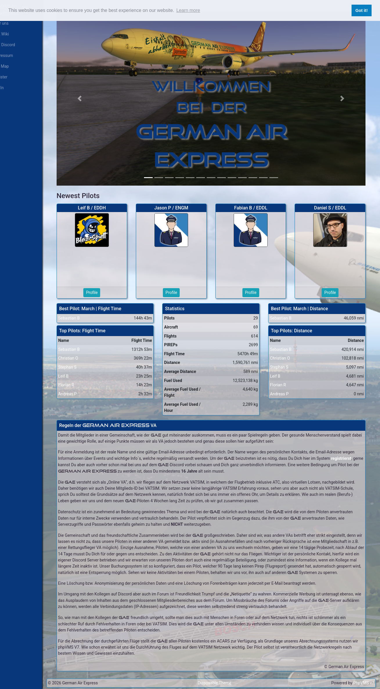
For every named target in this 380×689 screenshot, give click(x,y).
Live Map (10, 66)
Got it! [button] (361, 10)
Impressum (12, 55)
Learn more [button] (188, 10)
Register (9, 77)
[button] (88, 96)
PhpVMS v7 (363, 683)
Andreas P (77, 388)
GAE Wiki (10, 34)
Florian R (76, 379)
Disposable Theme (219, 683)
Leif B (73, 371)
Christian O (78, 353)
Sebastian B (78, 313)
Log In (7, 87)
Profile (100, 287)
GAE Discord (13, 44)
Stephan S (77, 362)
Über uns (10, 23)
